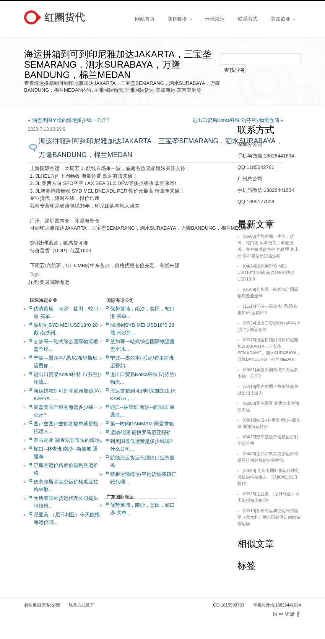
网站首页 (145, 18)
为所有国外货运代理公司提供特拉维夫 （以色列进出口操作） (268, 477)
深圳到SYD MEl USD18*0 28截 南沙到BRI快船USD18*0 (265, 272)
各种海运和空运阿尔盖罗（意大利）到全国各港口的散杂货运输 (269, 517)
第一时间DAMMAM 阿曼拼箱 (142, 424)
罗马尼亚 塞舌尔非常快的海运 (67, 440)
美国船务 (180, 18)
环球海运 (215, 18)
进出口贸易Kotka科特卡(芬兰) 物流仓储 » (237, 120)
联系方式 (248, 18)
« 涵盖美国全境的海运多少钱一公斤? (68, 120)
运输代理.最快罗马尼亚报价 (140, 432)
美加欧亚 (283, 18)
